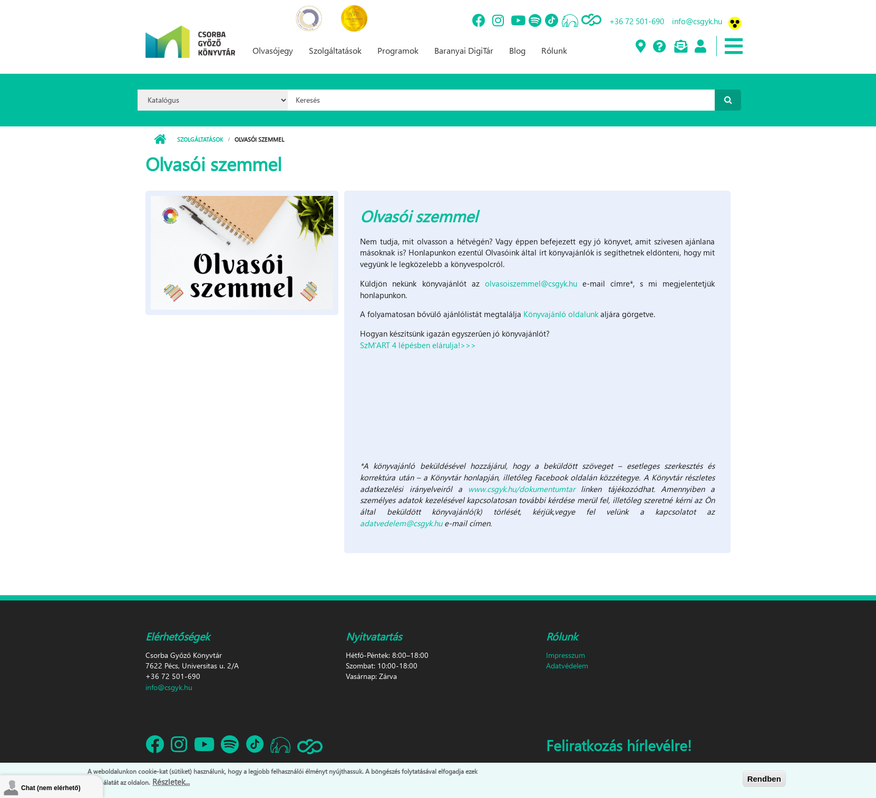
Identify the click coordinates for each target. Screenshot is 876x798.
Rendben (764, 778)
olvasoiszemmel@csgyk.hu (531, 283)
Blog (517, 50)
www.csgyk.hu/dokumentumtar (521, 489)
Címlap (159, 139)
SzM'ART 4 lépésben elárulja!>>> (418, 345)
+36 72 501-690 (636, 21)
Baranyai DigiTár (463, 50)
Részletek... (171, 781)
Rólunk (554, 50)
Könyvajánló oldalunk (560, 314)
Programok (397, 50)
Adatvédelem (567, 666)
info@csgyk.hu (697, 21)
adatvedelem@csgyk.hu (401, 523)
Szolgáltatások (335, 50)
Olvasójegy (272, 50)
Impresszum (565, 655)
